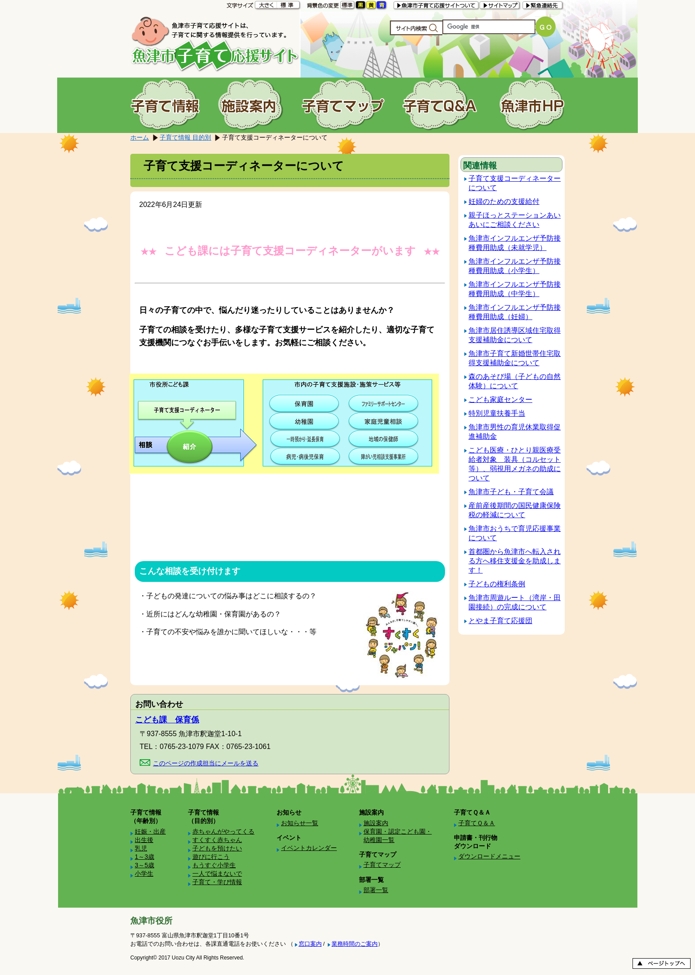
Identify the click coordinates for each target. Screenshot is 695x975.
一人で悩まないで (217, 873)
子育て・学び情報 (217, 881)
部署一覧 (375, 889)
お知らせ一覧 (299, 823)
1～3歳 (144, 856)
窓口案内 (310, 943)
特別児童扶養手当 (497, 413)
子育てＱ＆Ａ (476, 823)
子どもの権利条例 (497, 584)
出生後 (144, 839)
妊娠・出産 (150, 831)
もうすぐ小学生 (214, 865)
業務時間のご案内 (355, 943)
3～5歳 (144, 865)
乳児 (141, 848)
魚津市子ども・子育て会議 (511, 491)
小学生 (144, 873)
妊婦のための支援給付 (504, 201)
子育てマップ (382, 864)
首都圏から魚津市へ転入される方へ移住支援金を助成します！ (515, 561)
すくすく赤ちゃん (217, 839)
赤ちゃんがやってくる (223, 831)
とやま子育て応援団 (500, 620)
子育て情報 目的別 (185, 137)
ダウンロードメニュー (489, 856)
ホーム (139, 137)
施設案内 (375, 823)
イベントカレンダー (309, 847)
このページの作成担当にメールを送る (205, 763)
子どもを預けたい (217, 848)
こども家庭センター (500, 399)
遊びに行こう (211, 856)
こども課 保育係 (167, 719)
